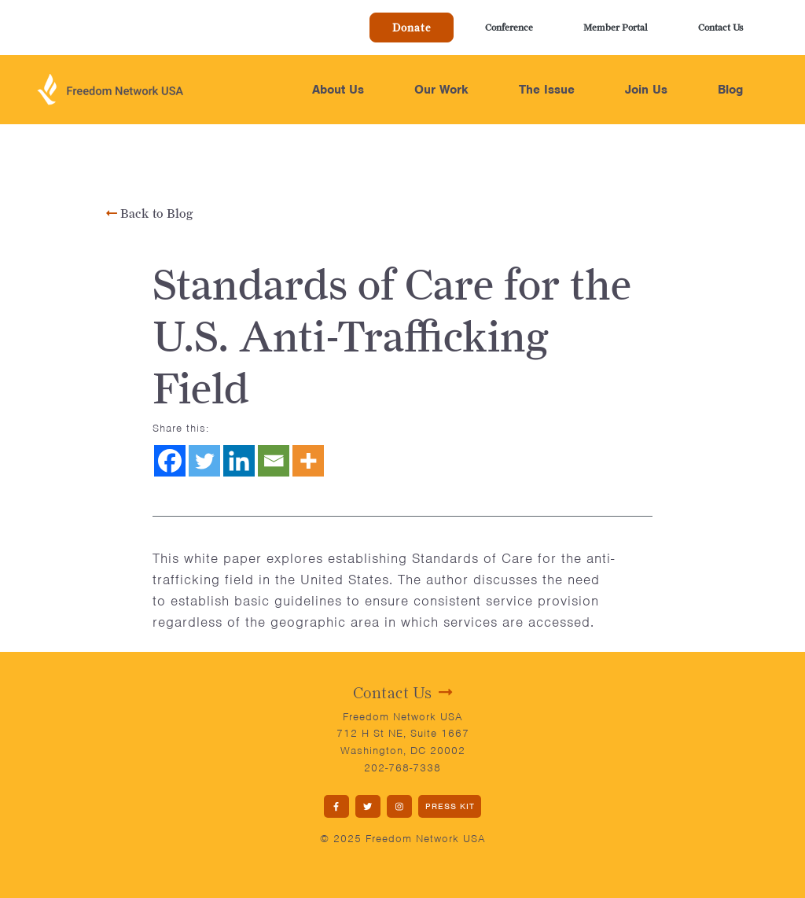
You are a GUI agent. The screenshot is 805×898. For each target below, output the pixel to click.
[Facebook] (170, 461)
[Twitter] (204, 461)
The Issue (547, 90)
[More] (308, 461)
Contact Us (720, 27)
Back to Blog (149, 213)
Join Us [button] (646, 90)
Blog (730, 90)
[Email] (273, 461)
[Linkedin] (239, 461)
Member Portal (615, 27)
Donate (411, 27)
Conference (509, 27)
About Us (338, 90)
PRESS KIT (450, 806)
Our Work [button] (441, 90)
